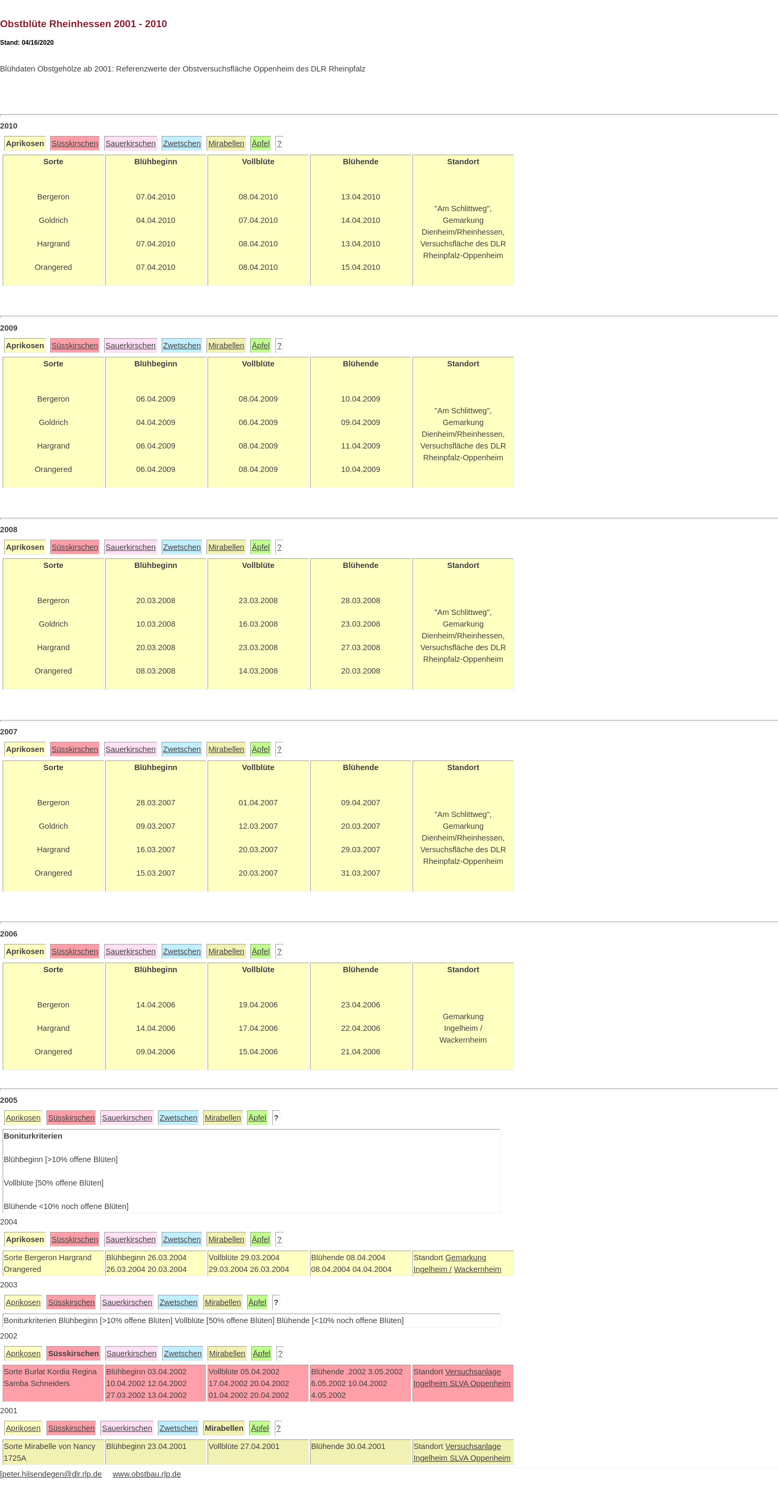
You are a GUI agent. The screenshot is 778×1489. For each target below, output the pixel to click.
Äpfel (260, 143)
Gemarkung (465, 1257)
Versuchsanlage (473, 1371)
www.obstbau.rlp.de (147, 1474)
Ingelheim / (433, 1269)
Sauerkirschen (131, 143)
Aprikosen (23, 1118)
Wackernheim (478, 1269)
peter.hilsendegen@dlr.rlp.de (52, 1474)
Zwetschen (182, 143)
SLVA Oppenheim (480, 1383)
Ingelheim (432, 1383)
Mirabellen (226, 143)
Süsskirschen (75, 143)
